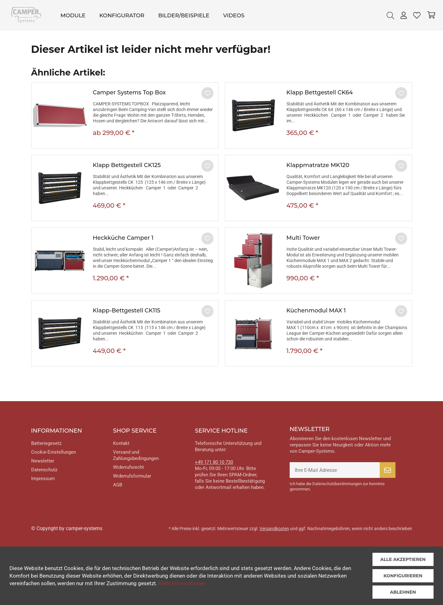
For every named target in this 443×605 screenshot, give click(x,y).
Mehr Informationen (182, 583)
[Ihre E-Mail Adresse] (335, 470)
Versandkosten (274, 528)
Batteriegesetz (46, 443)
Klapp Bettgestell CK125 (127, 165)
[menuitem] (73, 15)
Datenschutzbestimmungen (337, 483)
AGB (117, 485)
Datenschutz (44, 470)
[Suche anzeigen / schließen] (390, 15)
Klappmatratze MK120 (318, 165)
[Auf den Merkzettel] (207, 93)
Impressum (43, 478)
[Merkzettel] (417, 15)
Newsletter (42, 461)
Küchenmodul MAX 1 (316, 310)
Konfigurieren (403, 576)
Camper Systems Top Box (129, 92)
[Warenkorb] (431, 15)
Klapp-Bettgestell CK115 (127, 310)
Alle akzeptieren (403, 559)
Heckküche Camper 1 (123, 237)
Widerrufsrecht (128, 467)
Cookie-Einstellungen (53, 452)
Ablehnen (403, 592)
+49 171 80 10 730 (214, 462)
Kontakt (121, 443)
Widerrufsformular (132, 476)
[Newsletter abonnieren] (387, 470)
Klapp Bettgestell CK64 (320, 92)
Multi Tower (303, 237)
